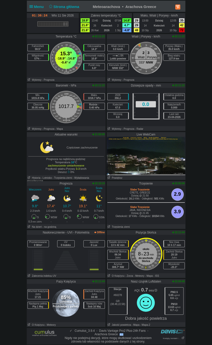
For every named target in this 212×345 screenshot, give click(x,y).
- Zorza (129, 275)
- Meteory (139, 275)
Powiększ (115, 177)
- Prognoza (48, 79)
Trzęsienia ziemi (118, 227)
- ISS (156, 275)
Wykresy (34, 79)
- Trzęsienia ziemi (62, 177)
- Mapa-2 (144, 325)
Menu (37, 6)
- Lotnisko (46, 177)
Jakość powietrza (119, 325)
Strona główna (63, 6)
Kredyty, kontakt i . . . (173, 338)
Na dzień (34, 227)
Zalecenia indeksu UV (41, 275)
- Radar (139, 129)
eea (153, 290)
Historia (33, 177)
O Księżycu (116, 275)
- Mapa (59, 129)
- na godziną (49, 227)
